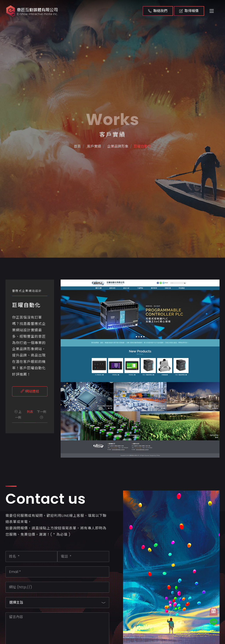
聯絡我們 (157, 10)
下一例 (41, 414)
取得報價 (189, 10)
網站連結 (30, 391)
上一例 (18, 414)
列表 (30, 412)
